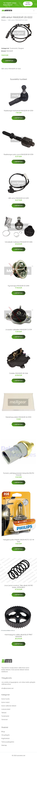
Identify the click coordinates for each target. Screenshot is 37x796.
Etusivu (3, 20)
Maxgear (21, 48)
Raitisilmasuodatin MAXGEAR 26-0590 (18, 417)
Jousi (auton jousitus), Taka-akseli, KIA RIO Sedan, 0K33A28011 (18, 586)
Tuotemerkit (13, 48)
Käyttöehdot (5, 738)
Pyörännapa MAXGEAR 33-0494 (18, 286)
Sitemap (4, 745)
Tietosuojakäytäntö (7, 742)
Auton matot (5, 702)
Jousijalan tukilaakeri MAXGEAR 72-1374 (18, 329)
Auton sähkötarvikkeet (8, 706)
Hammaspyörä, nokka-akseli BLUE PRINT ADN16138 (18, 635)
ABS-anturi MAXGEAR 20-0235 (18, 198)
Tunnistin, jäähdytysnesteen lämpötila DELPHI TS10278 (18, 474)
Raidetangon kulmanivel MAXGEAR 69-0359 (18, 111)
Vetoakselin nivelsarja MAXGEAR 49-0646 (18, 242)
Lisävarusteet (5, 709)
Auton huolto (5, 699)
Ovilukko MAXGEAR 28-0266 (18, 373)
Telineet (3, 712)
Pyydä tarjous (27, 3)
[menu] (34, 10)
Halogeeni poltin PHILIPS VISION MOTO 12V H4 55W (18, 541)
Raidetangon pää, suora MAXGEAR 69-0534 (18, 154)
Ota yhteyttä (5, 735)
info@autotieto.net (7, 688)
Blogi (3, 731)
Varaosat (4, 719)
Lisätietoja (9, 61)
